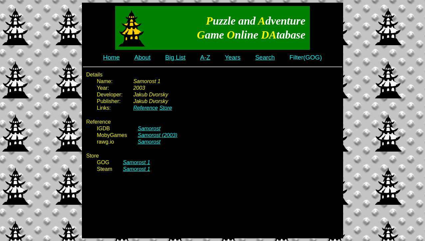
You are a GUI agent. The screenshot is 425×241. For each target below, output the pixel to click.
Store (165, 108)
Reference (145, 108)
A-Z (205, 57)
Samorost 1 (136, 162)
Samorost (149, 128)
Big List (175, 57)
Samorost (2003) (157, 135)
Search (265, 57)
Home (111, 57)
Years (233, 57)
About (142, 57)
